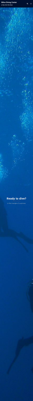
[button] (27, 3)
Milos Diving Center (9, 2)
